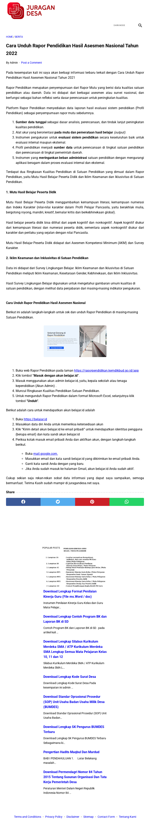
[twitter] (120, 10)
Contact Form (106, 816)
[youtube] (130, 10)
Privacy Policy (53, 816)
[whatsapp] (126, 502)
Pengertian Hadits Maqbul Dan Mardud (71, 752)
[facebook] (111, 10)
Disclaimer (72, 816)
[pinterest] (92, 502)
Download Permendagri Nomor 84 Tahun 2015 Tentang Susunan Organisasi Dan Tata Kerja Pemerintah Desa (75, 777)
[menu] (8, 25)
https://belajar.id (35, 419)
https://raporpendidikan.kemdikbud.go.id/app (106, 370)
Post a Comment (31, 62)
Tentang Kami (127, 816)
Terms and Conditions (27, 816)
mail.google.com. (45, 454)
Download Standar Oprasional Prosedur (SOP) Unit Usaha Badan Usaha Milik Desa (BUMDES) (74, 702)
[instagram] (139, 10)
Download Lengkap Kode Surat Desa (69, 677)
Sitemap (88, 816)
